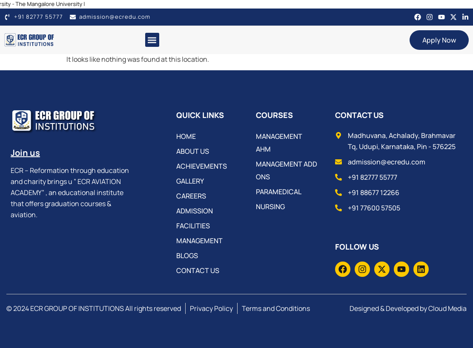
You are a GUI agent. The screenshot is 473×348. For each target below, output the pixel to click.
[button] (152, 40)
